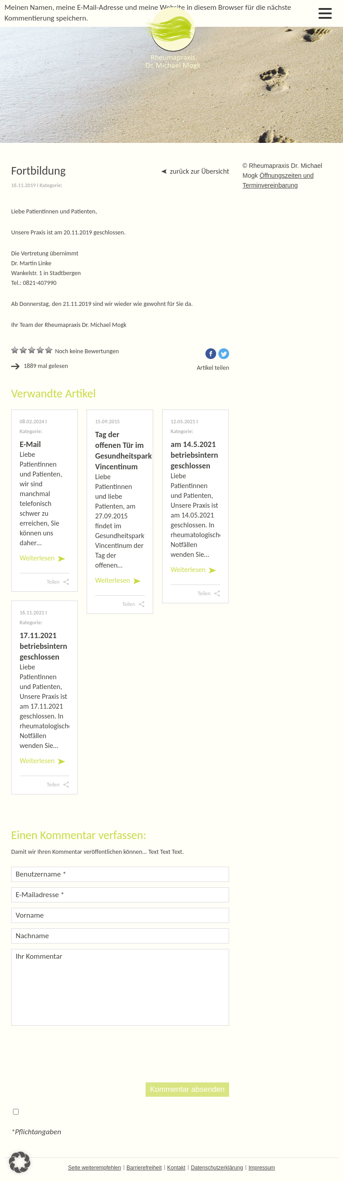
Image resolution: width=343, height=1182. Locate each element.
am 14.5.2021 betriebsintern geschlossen (194, 455)
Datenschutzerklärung (217, 1168)
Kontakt (176, 1168)
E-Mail (30, 444)
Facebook (210, 353)
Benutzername (41, 874)
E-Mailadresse (40, 894)
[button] (19, 1162)
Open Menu (325, 13)
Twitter (223, 353)
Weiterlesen (37, 558)
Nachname (32, 935)
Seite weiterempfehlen (94, 1168)
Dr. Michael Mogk (171, 38)
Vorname (30, 915)
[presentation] (79, 1053)
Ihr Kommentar (39, 956)
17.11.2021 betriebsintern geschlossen (43, 646)
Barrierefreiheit (144, 1168)
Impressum (261, 1168)
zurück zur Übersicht (199, 171)
